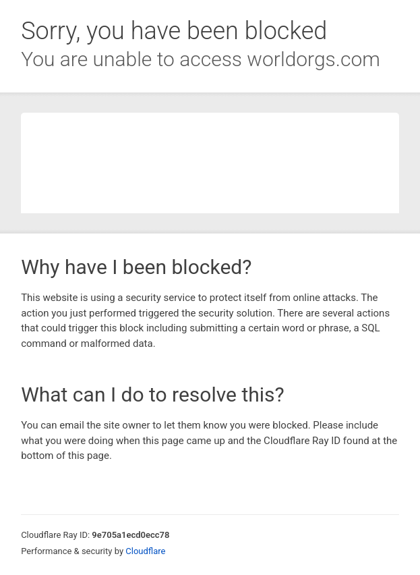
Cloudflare (145, 551)
